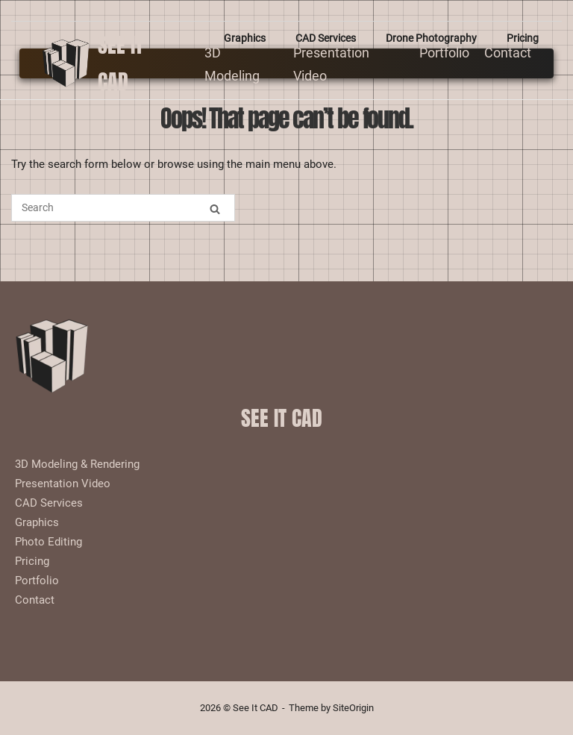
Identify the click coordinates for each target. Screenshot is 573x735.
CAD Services (325, 38)
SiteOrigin (353, 707)
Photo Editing (48, 541)
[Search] (215, 208)
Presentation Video (62, 483)
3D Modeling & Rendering (77, 464)
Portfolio (444, 52)
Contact (507, 52)
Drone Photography (431, 38)
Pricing (523, 38)
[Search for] (123, 208)
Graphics (245, 38)
